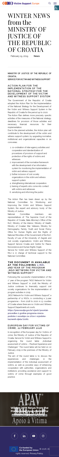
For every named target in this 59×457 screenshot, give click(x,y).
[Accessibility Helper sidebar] (56, 7)
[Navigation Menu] (55, 3)
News (37, 56)
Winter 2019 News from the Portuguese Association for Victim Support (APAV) (29, 409)
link (40, 265)
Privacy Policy (36, 453)
